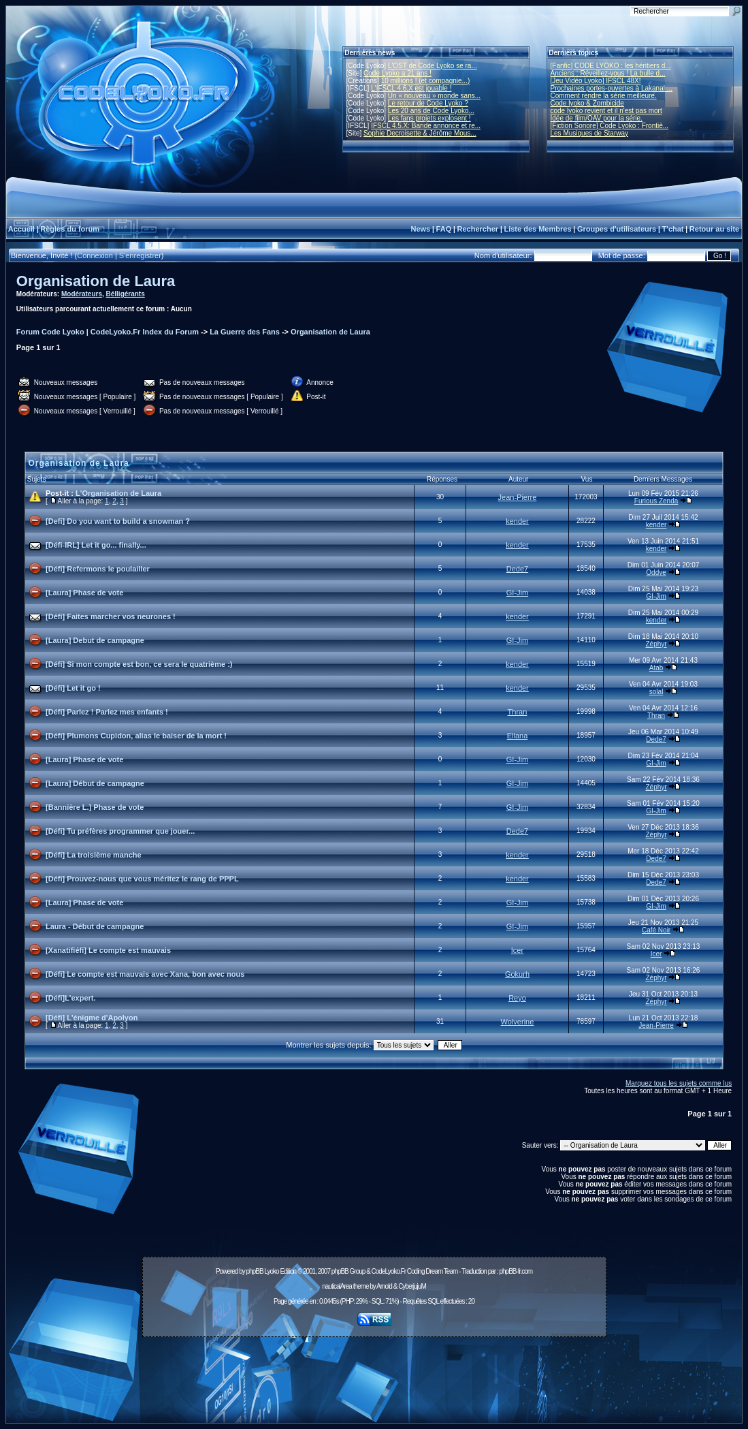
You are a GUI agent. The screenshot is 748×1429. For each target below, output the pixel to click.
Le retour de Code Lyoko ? (428, 103)
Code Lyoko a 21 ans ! (397, 73)
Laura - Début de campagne (95, 926)
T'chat (673, 229)
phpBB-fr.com (515, 1271)
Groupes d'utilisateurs (616, 229)
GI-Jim (517, 592)
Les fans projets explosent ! (429, 118)
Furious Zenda (656, 501)
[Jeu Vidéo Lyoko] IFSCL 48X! (596, 80)
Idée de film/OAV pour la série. (597, 118)
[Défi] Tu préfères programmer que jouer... (120, 831)
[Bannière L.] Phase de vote (95, 807)
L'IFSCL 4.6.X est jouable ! (411, 88)
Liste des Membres (537, 229)
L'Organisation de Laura (118, 493)
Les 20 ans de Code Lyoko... (431, 110)
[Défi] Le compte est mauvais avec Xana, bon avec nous (145, 974)
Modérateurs (81, 294)
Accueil (21, 229)
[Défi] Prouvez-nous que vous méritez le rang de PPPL (142, 879)
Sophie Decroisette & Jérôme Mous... (419, 133)
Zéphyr (656, 644)
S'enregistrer (140, 255)
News (420, 229)
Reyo (517, 998)
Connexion (95, 255)
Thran (517, 712)
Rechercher (478, 229)
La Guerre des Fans (245, 332)
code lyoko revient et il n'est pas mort (606, 110)
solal (656, 691)
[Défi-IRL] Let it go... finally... (96, 545)
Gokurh (517, 974)
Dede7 (517, 569)
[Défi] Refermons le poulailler (98, 569)
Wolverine (517, 1022)
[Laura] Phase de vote (84, 592)
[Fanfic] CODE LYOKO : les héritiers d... (611, 65)
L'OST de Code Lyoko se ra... (432, 65)
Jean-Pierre (517, 497)
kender (517, 521)
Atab (656, 668)
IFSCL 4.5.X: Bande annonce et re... (426, 125)
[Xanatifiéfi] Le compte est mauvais (108, 950)
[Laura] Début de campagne (95, 783)
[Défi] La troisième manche (94, 855)
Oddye (656, 572)
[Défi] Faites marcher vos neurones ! (111, 616)
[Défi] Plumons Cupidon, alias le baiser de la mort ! (136, 736)
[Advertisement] (374, 1372)
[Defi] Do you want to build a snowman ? (118, 521)
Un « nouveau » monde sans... (434, 95)
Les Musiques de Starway (590, 133)
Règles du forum (69, 229)
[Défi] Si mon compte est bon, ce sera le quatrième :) (139, 664)
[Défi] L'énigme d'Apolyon (91, 1018)
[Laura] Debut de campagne (95, 640)
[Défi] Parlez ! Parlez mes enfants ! (107, 712)
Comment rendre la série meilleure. (604, 95)
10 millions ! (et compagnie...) (425, 80)
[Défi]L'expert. (71, 998)
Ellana (517, 736)
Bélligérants (125, 294)
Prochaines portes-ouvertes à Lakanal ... (612, 88)
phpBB (254, 1271)
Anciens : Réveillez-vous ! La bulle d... (608, 73)
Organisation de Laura (96, 280)
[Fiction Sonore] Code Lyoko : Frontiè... (610, 125)
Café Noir (656, 930)
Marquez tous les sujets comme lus (678, 1083)
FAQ (444, 229)
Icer (517, 950)
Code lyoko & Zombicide (587, 103)
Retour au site (714, 229)
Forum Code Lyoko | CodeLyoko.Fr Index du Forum (107, 332)
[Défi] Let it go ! (73, 688)
